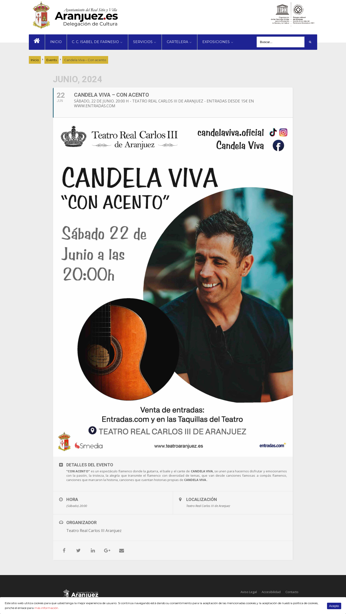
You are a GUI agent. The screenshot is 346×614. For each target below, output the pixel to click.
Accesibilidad (271, 592)
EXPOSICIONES (216, 42)
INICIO (56, 42)
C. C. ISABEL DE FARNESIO (95, 42)
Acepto (334, 606)
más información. (46, 608)
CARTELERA (177, 42)
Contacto (291, 592)
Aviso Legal (249, 592)
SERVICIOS (143, 42)
